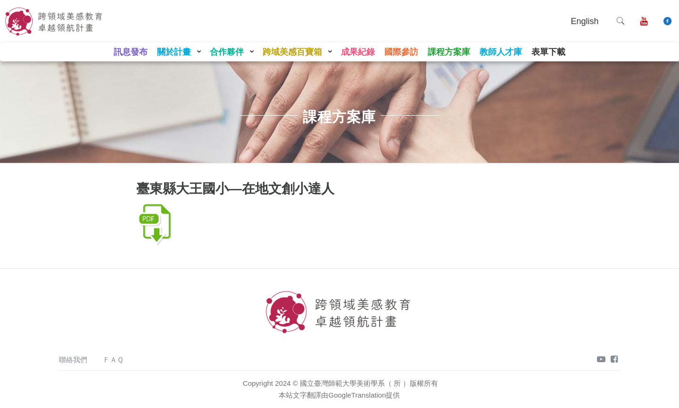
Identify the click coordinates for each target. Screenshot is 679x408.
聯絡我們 (73, 360)
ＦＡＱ (113, 360)
